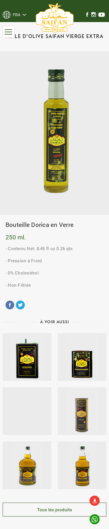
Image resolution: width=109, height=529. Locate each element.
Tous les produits (54, 509)
